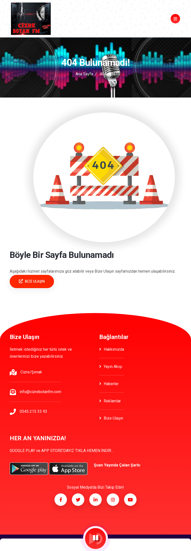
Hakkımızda (111, 349)
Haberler (109, 383)
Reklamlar (110, 401)
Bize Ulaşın (111, 418)
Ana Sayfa (84, 74)
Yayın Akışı (110, 366)
